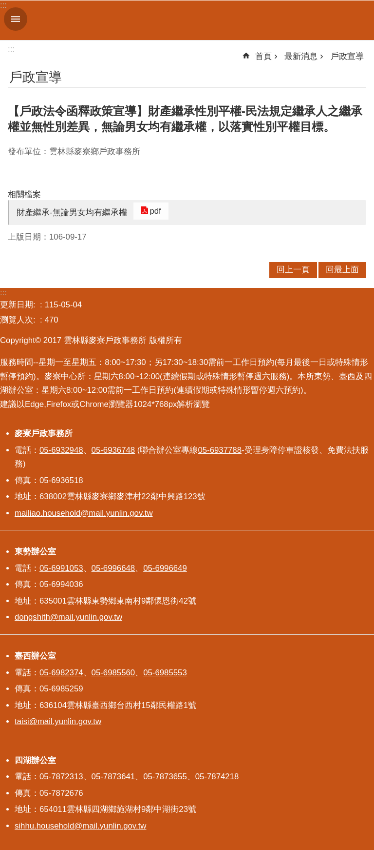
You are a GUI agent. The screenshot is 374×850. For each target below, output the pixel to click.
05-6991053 (61, 568)
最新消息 (301, 56)
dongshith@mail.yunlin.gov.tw (68, 617)
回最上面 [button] (342, 269)
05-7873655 (165, 776)
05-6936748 (113, 450)
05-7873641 (113, 776)
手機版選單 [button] (15, 19)
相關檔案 (24, 194)
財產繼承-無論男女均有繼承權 (72, 212)
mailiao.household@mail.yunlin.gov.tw (84, 513)
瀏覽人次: (18, 319)
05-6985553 (165, 672)
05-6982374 (61, 672)
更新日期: (18, 304)
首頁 (263, 56)
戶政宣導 (347, 56)
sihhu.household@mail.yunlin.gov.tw (80, 825)
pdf (151, 211)
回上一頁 (293, 269)
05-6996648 (113, 568)
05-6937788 (220, 450)
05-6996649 (165, 568)
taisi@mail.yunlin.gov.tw (58, 721)
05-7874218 (217, 776)
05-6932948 (61, 450)
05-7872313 (61, 776)
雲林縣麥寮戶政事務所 (198, 20)
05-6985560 (113, 672)
